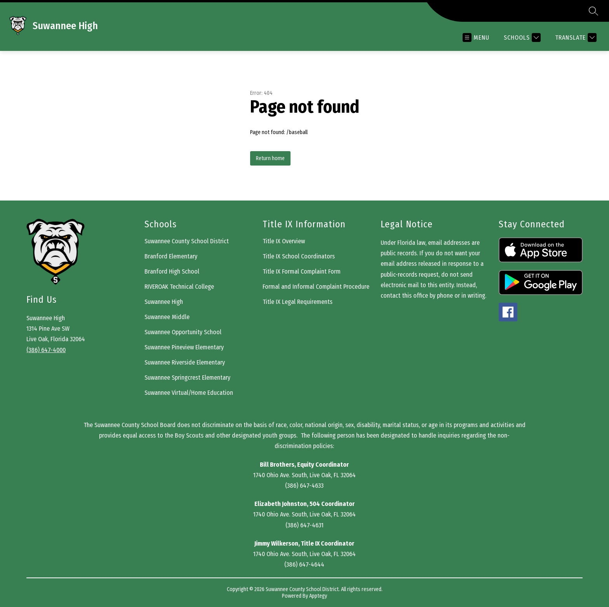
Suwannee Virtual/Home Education (188, 392)
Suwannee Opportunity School (182, 332)
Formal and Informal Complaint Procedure (316, 286)
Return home (270, 158)
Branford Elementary (170, 256)
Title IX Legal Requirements (297, 301)
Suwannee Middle (167, 317)
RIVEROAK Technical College (179, 286)
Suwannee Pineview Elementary (184, 347)
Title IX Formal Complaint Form (302, 271)
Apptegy (318, 596)
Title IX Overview (284, 241)
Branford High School (171, 271)
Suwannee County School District (186, 241)
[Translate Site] (575, 37)
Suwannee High (163, 301)
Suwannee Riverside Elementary (184, 362)
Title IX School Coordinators (299, 256)
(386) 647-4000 (46, 350)
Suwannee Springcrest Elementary (187, 377)
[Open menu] (476, 37)
